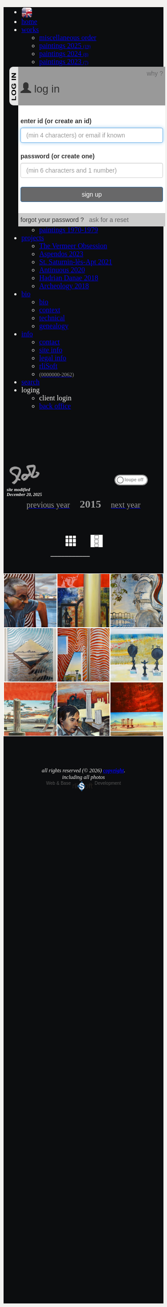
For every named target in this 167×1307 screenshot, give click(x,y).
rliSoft (48, 366)
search (30, 382)
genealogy (54, 326)
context (49, 310)
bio (25, 294)
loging (30, 390)
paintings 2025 (64, 45)
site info (50, 350)
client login (55, 398)
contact (49, 342)
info (27, 334)
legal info (52, 358)
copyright (113, 770)
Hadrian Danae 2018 (68, 278)
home (29, 21)
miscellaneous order (67, 37)
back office (55, 406)
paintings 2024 (63, 53)
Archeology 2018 (64, 286)
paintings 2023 (63, 61)
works (30, 29)
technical (52, 318)
